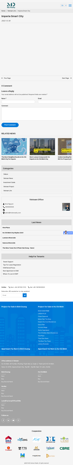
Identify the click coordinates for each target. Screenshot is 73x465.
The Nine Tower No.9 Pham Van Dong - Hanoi (18, 248)
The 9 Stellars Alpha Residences (48, 333)
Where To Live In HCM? (10, 274)
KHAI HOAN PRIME (43, 311)
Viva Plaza (6, 227)
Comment (4, 106)
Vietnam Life (12, 11)
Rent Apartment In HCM (10, 271)
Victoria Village (42, 327)
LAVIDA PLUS (42, 313)
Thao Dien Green (43, 338)
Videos (5, 174)
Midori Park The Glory (44, 319)
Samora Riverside (9, 243)
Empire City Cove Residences (47, 322)
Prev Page (6, 78)
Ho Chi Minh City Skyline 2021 (13, 233)
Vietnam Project (8, 186)
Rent (2, 376)
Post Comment (10, 125)
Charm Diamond (43, 316)
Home (3, 11)
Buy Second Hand (7, 381)
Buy (2, 379)
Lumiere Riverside (9, 238)
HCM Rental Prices (9, 268)
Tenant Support (8, 262)
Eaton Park (41, 324)
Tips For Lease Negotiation (12, 265)
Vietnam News (8, 178)
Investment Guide (9, 182)
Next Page (67, 78)
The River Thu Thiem (44, 341)
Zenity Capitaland (43, 330)
